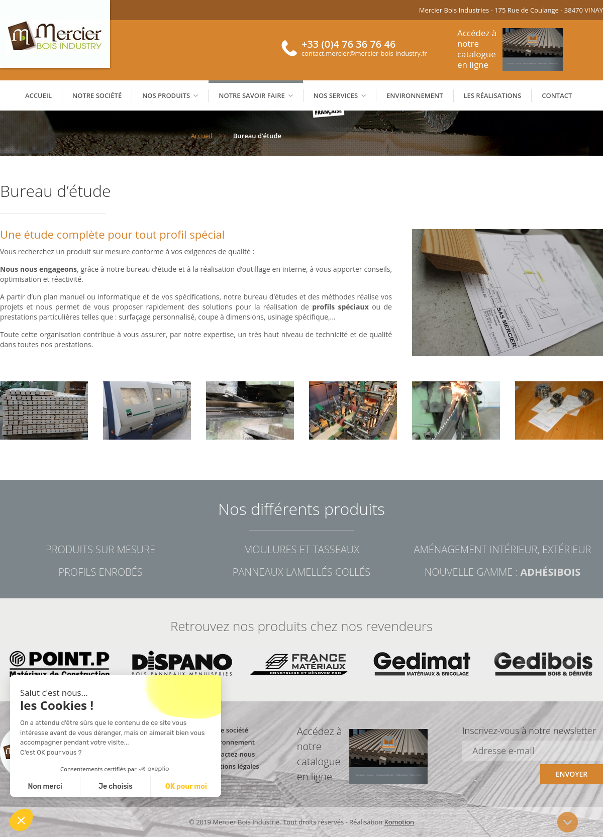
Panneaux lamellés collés (301, 572)
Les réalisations (493, 95)
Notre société (97, 95)
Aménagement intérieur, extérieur (502, 549)
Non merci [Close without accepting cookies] (45, 786)
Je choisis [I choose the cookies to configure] (115, 786)
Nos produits (170, 95)
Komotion (399, 821)
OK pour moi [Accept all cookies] (186, 786)
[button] (21, 820)
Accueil (38, 95)
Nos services (340, 95)
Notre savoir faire (255, 95)
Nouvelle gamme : (502, 572)
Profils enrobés (100, 572)
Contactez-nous (230, 754)
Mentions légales (232, 766)
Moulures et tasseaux (301, 549)
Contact (557, 95)
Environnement (414, 95)
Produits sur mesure (100, 549)
